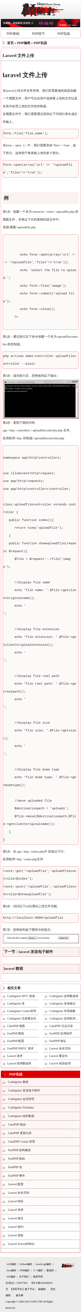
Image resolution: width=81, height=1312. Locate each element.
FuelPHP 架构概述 (19, 1150)
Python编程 (26, 1264)
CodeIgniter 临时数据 (21, 1116)
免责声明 (38, 1276)
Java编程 (11, 1270)
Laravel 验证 (15, 1218)
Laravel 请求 (15, 1056)
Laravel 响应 (15, 1201)
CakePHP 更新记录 (20, 1133)
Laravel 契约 (15, 1226)
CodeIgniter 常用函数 (62, 1011)
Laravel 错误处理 (59, 1063)
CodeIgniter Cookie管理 (21, 1011)
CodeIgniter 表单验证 (62, 1003)
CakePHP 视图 (16, 1026)
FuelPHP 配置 (15, 1041)
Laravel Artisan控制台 (21, 1243)
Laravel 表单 (15, 1209)
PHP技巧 (38, 33)
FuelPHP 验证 (57, 1041)
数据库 (50, 1270)
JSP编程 (11, 1276)
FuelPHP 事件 (16, 1175)
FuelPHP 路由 (16, 1158)
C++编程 (38, 1270)
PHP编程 (23, 43)
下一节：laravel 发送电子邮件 (28, 952)
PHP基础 (13, 33)
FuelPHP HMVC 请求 (20, 1048)
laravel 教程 (13, 968)
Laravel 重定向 (58, 1056)
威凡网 (19, 1295)
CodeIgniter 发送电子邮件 (24, 1090)
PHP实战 (63, 33)
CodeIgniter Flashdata (21, 1107)
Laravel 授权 (15, 1235)
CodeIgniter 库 (16, 1003)
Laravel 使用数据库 (19, 1063)
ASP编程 (11, 1264)
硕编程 (42, 1289)
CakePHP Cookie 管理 (21, 1141)
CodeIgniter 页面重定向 (21, 1018)
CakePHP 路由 (17, 1124)
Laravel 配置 (15, 1184)
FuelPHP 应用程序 (60, 1033)
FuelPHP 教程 (15, 1033)
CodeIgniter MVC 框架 (21, 996)
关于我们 (24, 1276)
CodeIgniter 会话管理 (21, 1099)
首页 (10, 43)
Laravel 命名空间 (59, 1048)
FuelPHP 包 (15, 1167)
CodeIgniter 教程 (18, 1082)
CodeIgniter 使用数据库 (63, 996)
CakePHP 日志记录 (61, 1026)
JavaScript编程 (43, 1264)
